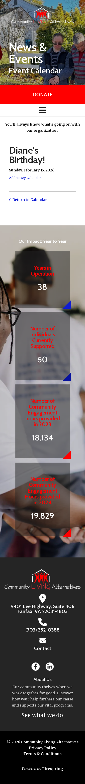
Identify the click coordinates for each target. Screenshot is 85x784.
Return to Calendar (29, 199)
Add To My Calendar (25, 178)
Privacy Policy (42, 748)
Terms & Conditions (42, 753)
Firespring (52, 768)
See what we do (42, 715)
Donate (43, 94)
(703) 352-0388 (42, 630)
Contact (42, 648)
